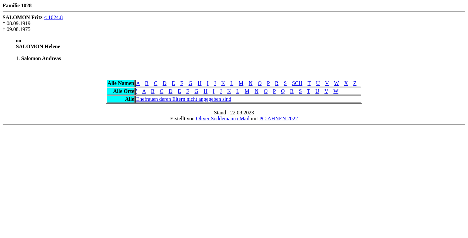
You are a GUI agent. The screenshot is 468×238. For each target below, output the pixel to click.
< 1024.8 (53, 17)
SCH (297, 83)
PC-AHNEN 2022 (278, 118)
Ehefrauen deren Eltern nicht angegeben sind (183, 99)
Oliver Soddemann (216, 118)
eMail (243, 118)
